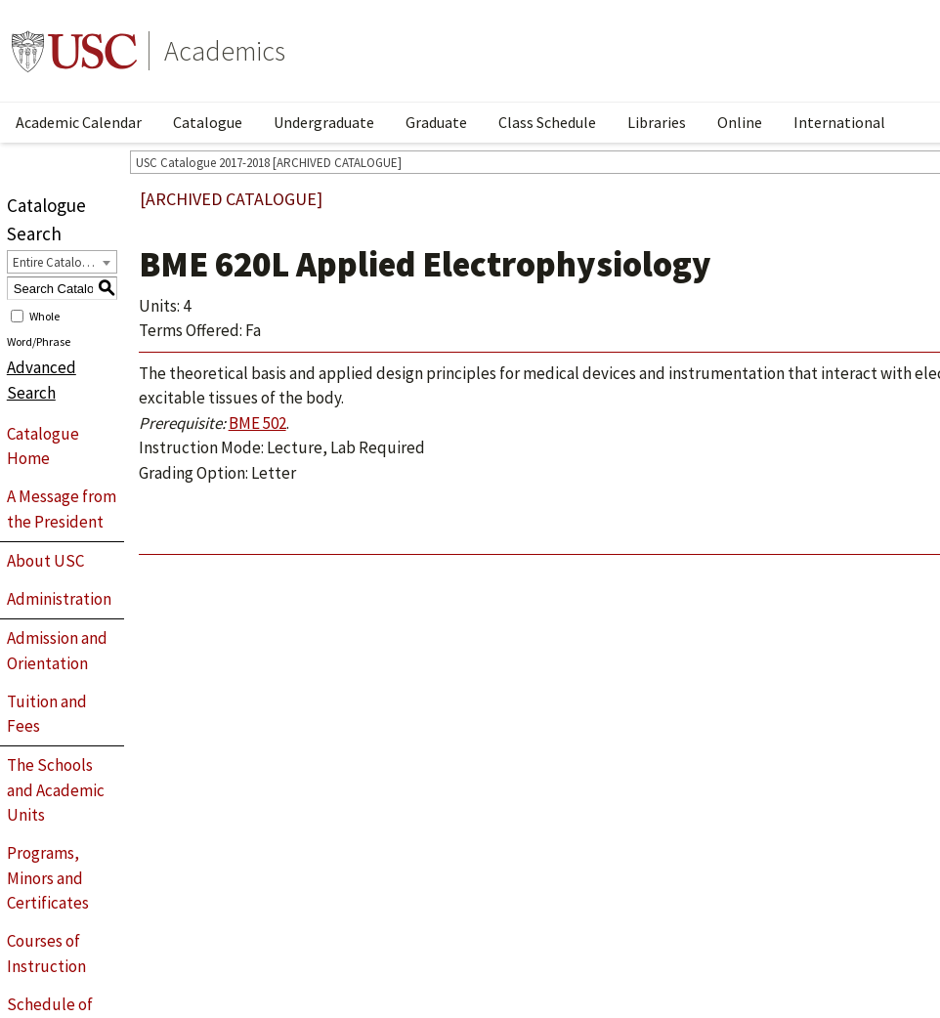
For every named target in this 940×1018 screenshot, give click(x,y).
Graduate (436, 122)
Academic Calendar (79, 122)
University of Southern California (74, 50)
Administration (59, 599)
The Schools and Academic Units (56, 790)
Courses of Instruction (46, 953)
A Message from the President (61, 509)
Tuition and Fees (47, 714)
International (839, 122)
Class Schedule (547, 122)
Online (739, 122)
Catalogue (207, 122)
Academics (224, 50)
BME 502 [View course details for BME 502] (257, 423)
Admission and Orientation (57, 650)
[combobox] (62, 262)
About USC (45, 561)
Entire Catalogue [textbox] (57, 262)
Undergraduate (324, 122)
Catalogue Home (43, 446)
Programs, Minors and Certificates (48, 877)
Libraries (656, 122)
